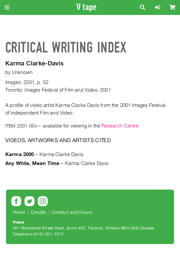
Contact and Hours (72, 212)
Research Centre (120, 125)
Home (19, 212)
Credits (38, 212)
